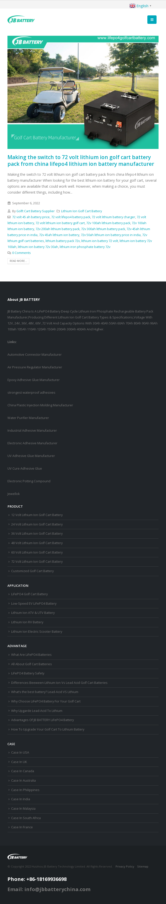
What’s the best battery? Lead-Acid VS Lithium (44, 692)
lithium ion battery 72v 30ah (38, 247)
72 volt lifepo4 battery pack (70, 217)
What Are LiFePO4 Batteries (31, 655)
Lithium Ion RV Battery (27, 622)
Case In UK (19, 762)
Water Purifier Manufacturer (28, 418)
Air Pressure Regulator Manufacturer (34, 367)
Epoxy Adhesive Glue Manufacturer (33, 380)
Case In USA (20, 752)
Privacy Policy (125, 866)
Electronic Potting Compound (28, 481)
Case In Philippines (25, 790)
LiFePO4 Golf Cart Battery (29, 594)
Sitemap (142, 866)
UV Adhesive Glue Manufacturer (31, 456)
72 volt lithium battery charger (113, 217)
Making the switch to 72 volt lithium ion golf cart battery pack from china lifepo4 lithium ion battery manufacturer (80, 160)
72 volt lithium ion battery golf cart (60, 223)
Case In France (22, 827)
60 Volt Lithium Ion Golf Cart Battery (37, 552)
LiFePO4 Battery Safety (27, 673)
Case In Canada (22, 771)
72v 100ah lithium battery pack (108, 223)
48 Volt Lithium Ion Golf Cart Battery (37, 543)
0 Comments (21, 253)
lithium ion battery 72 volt (99, 241)
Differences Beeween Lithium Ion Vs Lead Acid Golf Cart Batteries (59, 683)
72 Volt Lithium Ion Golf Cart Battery (37, 561)
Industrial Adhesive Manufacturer (32, 430)
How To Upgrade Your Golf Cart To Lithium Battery (47, 729)
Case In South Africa (26, 818)
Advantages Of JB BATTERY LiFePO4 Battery (42, 720)
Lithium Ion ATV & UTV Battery (33, 613)
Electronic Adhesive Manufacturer (32, 443)
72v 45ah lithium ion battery (59, 235)
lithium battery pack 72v (62, 241)
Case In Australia (23, 780)
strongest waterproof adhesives (31, 392)
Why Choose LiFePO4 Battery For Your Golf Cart (46, 701)
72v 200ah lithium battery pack (58, 229)
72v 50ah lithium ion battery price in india (111, 235)
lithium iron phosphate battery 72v (85, 247)
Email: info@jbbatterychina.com (48, 889)
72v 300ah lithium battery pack (103, 229)
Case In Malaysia (23, 808)
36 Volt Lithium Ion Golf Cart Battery (37, 533)
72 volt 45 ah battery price (31, 217)
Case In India (20, 799)
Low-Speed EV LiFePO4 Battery (33, 603)
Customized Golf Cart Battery (32, 571)
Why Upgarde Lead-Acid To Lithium (36, 711)
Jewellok (13, 494)
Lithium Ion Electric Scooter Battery (36, 631)
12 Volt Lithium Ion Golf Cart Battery (37, 515)
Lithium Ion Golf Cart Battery (81, 211)
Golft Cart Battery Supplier (35, 211)
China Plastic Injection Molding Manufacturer (40, 405)
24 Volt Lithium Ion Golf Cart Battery (37, 524)
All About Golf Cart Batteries (31, 664)
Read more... (18, 261)
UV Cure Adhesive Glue (24, 468)
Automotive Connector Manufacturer (34, 354)
